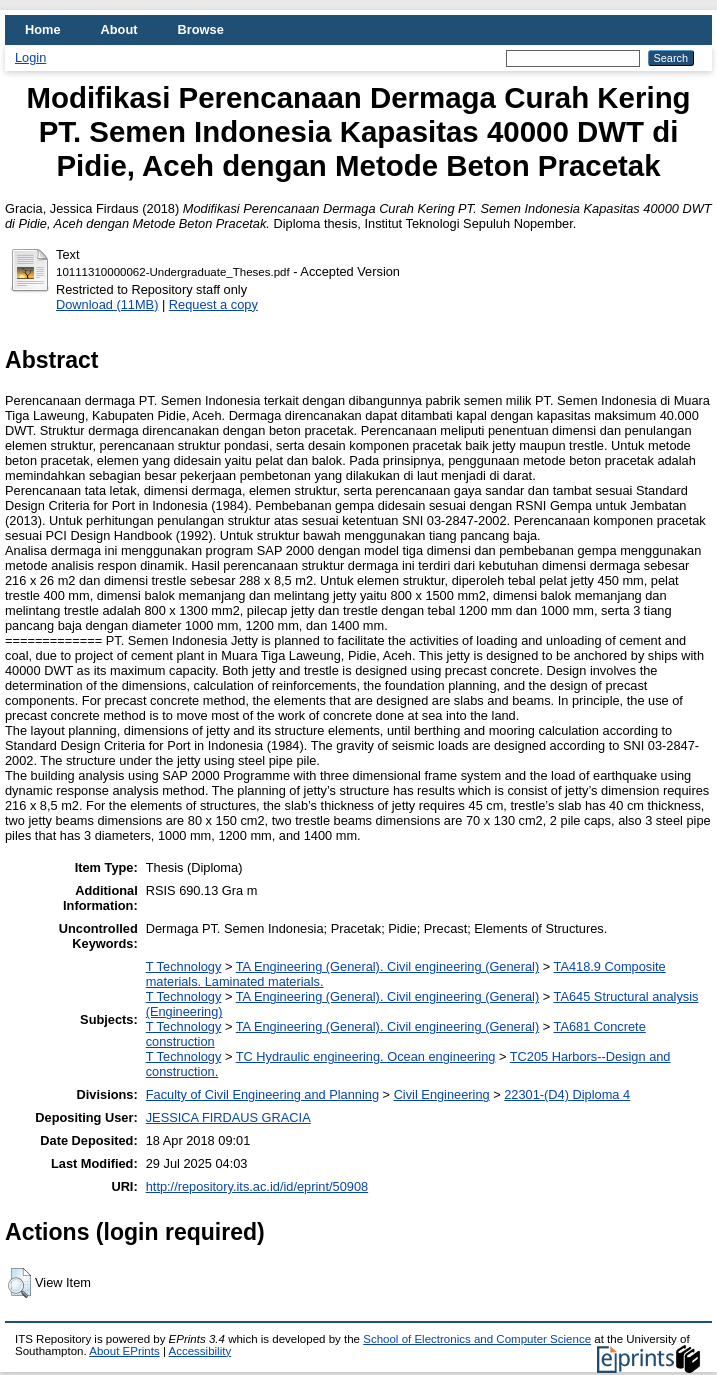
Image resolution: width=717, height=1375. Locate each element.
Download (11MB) (107, 304)
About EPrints (124, 1351)
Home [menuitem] (43, 29)
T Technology (184, 966)
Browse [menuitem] (201, 29)
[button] (19, 1283)
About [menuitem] (119, 29)
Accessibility (199, 1351)
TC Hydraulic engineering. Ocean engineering (366, 1056)
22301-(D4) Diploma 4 (567, 1094)
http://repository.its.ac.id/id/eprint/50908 (257, 1186)
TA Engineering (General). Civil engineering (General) (387, 966)
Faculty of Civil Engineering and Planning (262, 1094)
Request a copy (213, 304)
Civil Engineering (442, 1094)
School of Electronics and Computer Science (477, 1339)
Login (30, 57)
